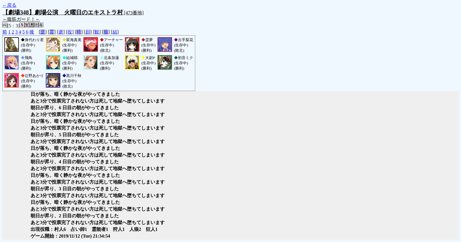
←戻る (9, 5)
